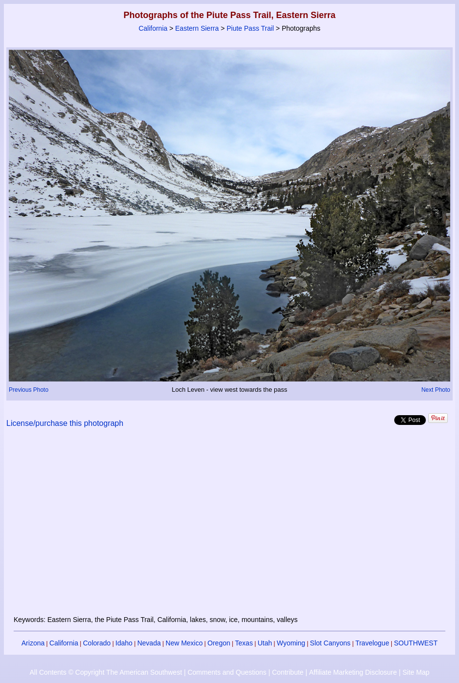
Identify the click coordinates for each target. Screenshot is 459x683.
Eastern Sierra (197, 28)
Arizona (32, 643)
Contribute (288, 672)
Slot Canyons (330, 643)
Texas (244, 643)
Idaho (124, 643)
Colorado (97, 643)
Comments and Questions (227, 672)
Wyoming (291, 643)
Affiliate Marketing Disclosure (353, 672)
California (152, 28)
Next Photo (435, 389)
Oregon (219, 643)
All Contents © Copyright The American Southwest (106, 672)
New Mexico (184, 643)
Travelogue (372, 643)
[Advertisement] (229, 527)
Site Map (415, 672)
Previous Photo (28, 389)
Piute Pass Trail (250, 28)
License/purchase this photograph (64, 423)
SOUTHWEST (416, 643)
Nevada (149, 643)
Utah (265, 643)
